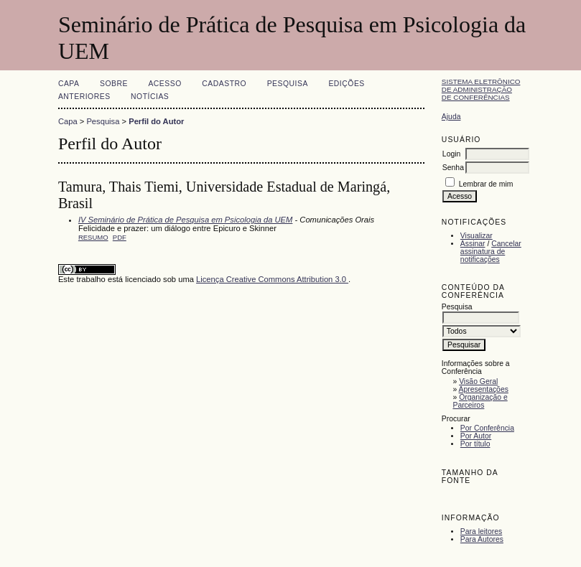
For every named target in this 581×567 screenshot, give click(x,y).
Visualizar (476, 236)
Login (451, 154)
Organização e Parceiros (479, 401)
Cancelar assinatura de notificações (490, 251)
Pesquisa (287, 84)
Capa (69, 84)
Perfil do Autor (156, 121)
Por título (475, 444)
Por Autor (475, 436)
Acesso (164, 84)
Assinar (472, 244)
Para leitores (481, 531)
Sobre (114, 84)
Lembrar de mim (486, 184)
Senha (453, 168)
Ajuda (451, 117)
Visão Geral (478, 381)
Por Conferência (487, 428)
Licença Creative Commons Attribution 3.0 (272, 279)
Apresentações (483, 389)
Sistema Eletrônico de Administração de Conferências (481, 89)
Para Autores (481, 539)
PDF (119, 237)
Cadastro (224, 84)
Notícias (150, 96)
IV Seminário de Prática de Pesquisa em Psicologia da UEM (185, 219)
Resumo (93, 237)
